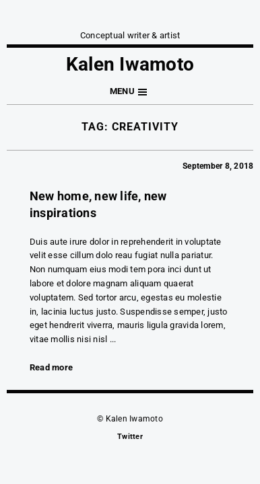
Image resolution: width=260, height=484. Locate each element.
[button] (130, 92)
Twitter (130, 436)
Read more (51, 367)
